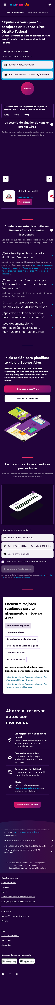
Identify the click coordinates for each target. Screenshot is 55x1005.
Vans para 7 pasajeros (11, 268)
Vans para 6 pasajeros (42, 265)
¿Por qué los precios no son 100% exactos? (29, 851)
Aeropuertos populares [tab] (18, 626)
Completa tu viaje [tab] (15, 653)
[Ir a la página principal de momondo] (19, 4)
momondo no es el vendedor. (29, 840)
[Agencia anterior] (6, 179)
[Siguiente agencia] (49, 179)
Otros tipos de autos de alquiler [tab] (22, 646)
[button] (5, 4)
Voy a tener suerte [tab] (16, 659)
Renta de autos (12, 863)
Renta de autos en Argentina (33, 863)
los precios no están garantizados (26, 832)
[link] (24, 202)
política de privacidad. (21, 578)
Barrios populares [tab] (15, 632)
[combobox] (17, 51)
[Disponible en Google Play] (9, 961)
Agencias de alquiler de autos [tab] (21, 639)
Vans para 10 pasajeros (23, 271)
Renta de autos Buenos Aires (25, 865)
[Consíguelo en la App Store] (27, 961)
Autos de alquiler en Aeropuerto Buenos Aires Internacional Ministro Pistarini (27, 678)
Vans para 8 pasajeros (32, 268)
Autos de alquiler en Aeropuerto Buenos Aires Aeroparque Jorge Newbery (27, 685)
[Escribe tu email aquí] (30, 554)
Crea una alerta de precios (27, 788)
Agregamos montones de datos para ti (29, 846)
